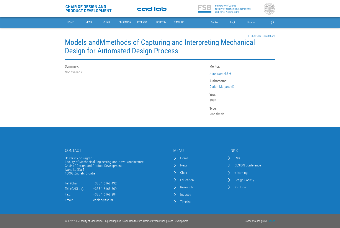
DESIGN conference (247, 165)
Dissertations (268, 35)
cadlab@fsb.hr (103, 200)
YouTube (240, 187)
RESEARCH (142, 22)
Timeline (185, 202)
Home (184, 158)
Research (186, 187)
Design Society (244, 180)
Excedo (271, 221)
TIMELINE (179, 22)
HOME (70, 22)
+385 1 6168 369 (105, 189)
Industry (185, 195)
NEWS (89, 22)
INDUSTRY (161, 22)
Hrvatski (251, 22)
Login (233, 22)
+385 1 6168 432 (105, 183)
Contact (215, 22)
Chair (183, 173)
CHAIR (106, 22)
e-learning (241, 173)
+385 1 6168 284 (105, 194)
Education (187, 180)
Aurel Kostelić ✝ (220, 74)
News (184, 165)
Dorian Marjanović (221, 87)
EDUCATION (125, 22)
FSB (237, 158)
